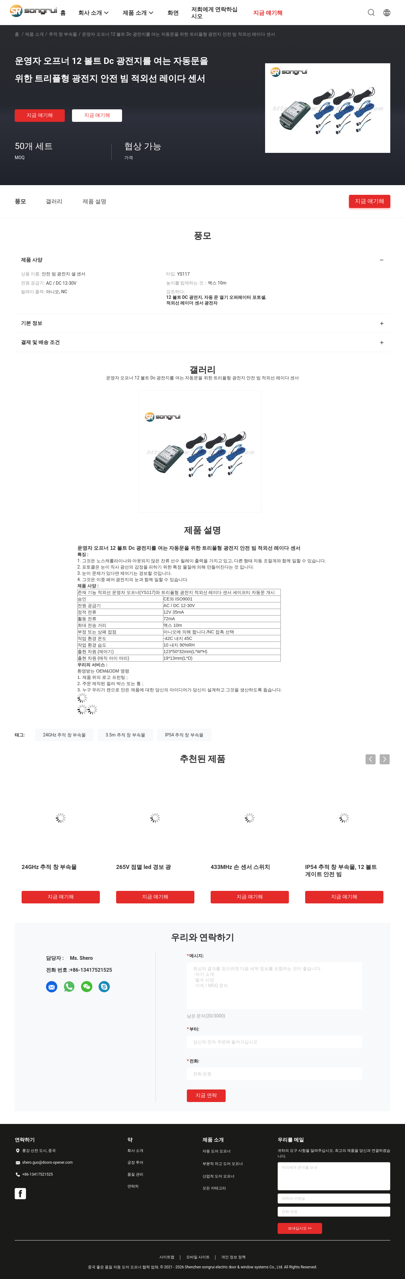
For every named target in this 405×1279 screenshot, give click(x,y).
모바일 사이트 (198, 1257)
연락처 (133, 1186)
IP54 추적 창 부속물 (184, 734)
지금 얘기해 (40, 115)
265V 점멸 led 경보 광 (143, 867)
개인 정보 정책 (233, 1257)
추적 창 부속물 (63, 34)
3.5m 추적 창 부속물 (125, 734)
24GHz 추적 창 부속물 (64, 734)
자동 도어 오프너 (217, 1151)
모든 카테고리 (214, 1188)
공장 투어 (135, 1162)
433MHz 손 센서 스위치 (240, 867)
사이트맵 (166, 1257)
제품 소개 (34, 34)
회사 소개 (135, 1150)
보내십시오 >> (300, 1228)
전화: (194, 1060)
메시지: (196, 955)
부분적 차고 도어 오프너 (223, 1164)
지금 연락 (206, 1095)
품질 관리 (135, 1174)
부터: (194, 1029)
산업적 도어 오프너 (218, 1176)
